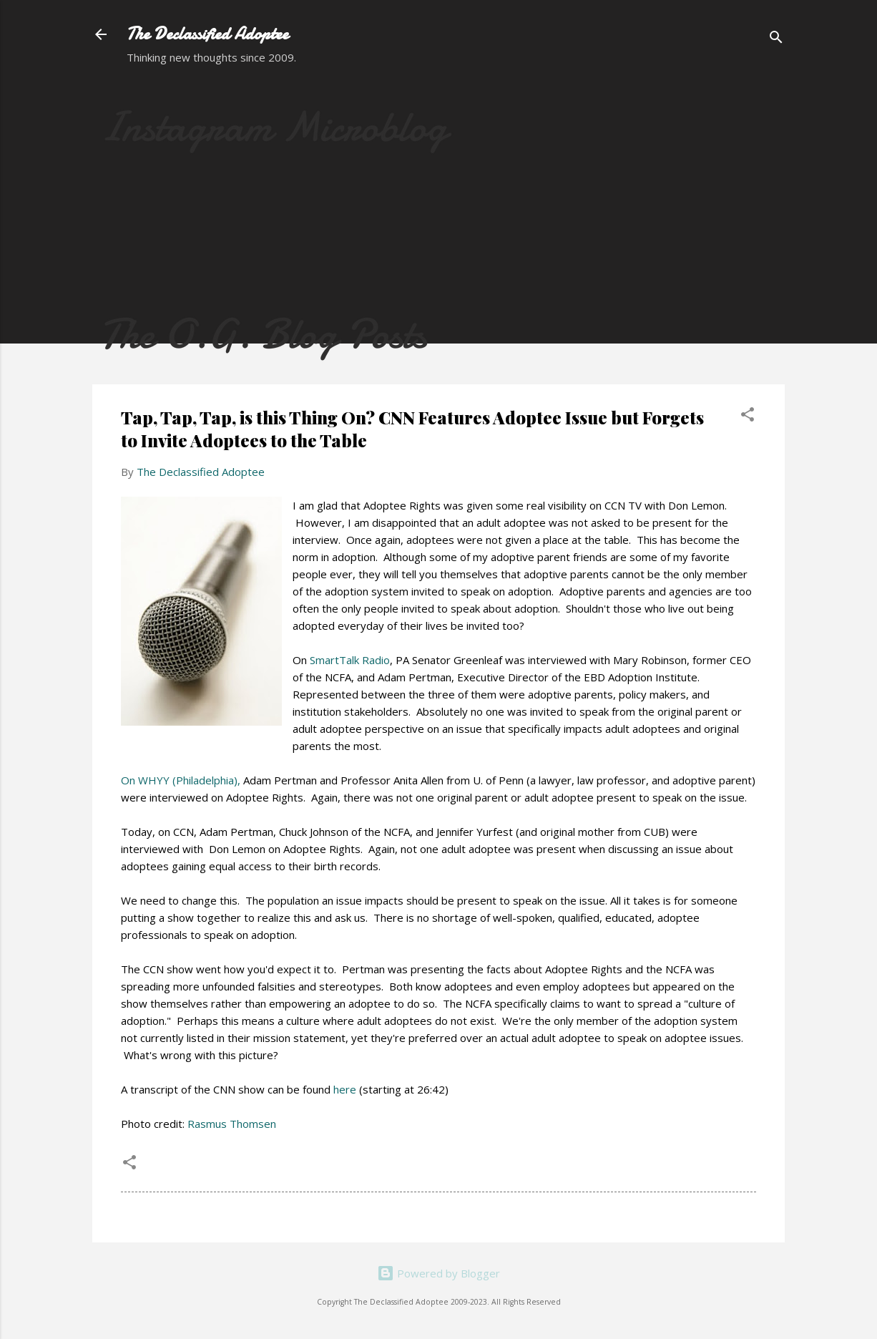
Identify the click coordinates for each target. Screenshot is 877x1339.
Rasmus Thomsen (231, 1123)
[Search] (776, 39)
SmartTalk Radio (350, 660)
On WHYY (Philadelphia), (180, 780)
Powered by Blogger (438, 1273)
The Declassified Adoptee (207, 34)
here (344, 1089)
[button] (747, 416)
